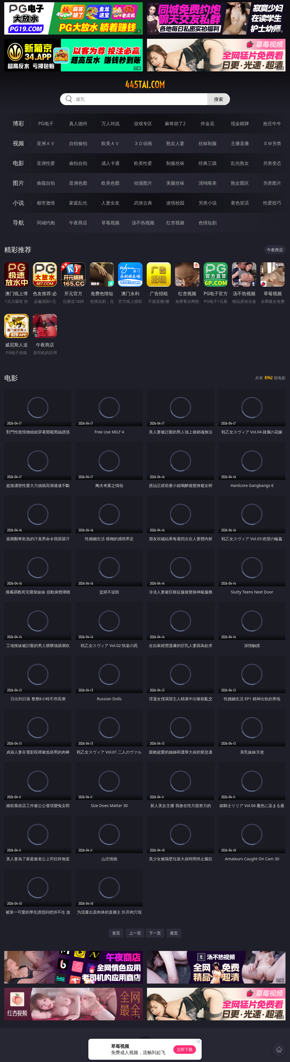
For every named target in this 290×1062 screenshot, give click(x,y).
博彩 (18, 123)
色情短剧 (208, 223)
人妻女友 (110, 203)
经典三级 (208, 163)
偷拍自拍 (78, 163)
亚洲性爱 (46, 163)
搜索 (218, 99)
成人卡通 (110, 163)
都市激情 (46, 203)
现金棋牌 (240, 123)
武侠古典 (143, 203)
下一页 (155, 933)
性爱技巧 (272, 203)
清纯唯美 (208, 183)
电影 (18, 163)
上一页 (135, 933)
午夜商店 (78, 223)
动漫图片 (143, 183)
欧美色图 (110, 183)
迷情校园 (175, 203)
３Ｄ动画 (143, 143)
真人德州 (78, 123)
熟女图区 (240, 183)
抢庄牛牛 (272, 123)
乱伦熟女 (240, 163)
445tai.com (145, 84)
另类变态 (272, 163)
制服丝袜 (175, 163)
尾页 (174, 933)
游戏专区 (143, 123)
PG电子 (45, 123)
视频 (18, 143)
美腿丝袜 (175, 183)
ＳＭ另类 (272, 143)
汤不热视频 (143, 223)
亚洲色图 (78, 183)
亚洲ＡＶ (46, 143)
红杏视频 (175, 223)
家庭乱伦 (78, 203)
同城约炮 (46, 223)
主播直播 (240, 143)
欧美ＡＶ (110, 143)
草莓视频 (110, 223)
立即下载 (185, 1049)
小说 (18, 203)
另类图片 (272, 183)
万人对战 (110, 123)
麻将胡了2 (175, 123)
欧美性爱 (143, 163)
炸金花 (207, 123)
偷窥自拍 (46, 183)
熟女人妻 (175, 143)
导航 (18, 222)
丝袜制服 (208, 143)
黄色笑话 (240, 203)
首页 (116, 933)
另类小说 (208, 203)
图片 (18, 183)
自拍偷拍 (78, 143)
